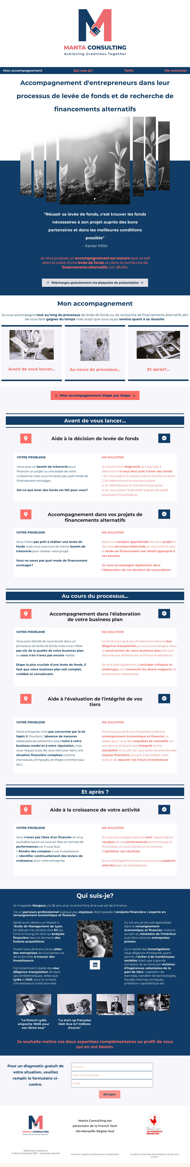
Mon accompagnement (22, 71)
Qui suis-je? (83, 71)
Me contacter (176, 71)
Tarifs (128, 71)
